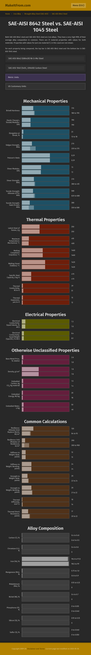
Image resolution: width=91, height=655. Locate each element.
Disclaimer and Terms (36, 649)
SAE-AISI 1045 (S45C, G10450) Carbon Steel (27, 68)
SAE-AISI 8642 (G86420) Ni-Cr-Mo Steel (25, 58)
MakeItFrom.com (18, 5)
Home (7, 14)
